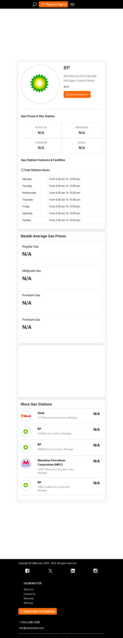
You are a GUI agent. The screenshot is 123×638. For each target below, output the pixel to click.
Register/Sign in (53, 5)
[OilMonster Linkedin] (73, 571)
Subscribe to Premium (37, 611)
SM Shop (28, 603)
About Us (28, 589)
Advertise (29, 598)
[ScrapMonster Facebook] (27, 571)
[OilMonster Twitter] (50, 571)
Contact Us (29, 594)
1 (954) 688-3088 (29, 622)
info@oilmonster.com (31, 628)
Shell (41, 413)
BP (39, 428)
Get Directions (77, 94)
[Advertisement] (61, 34)
